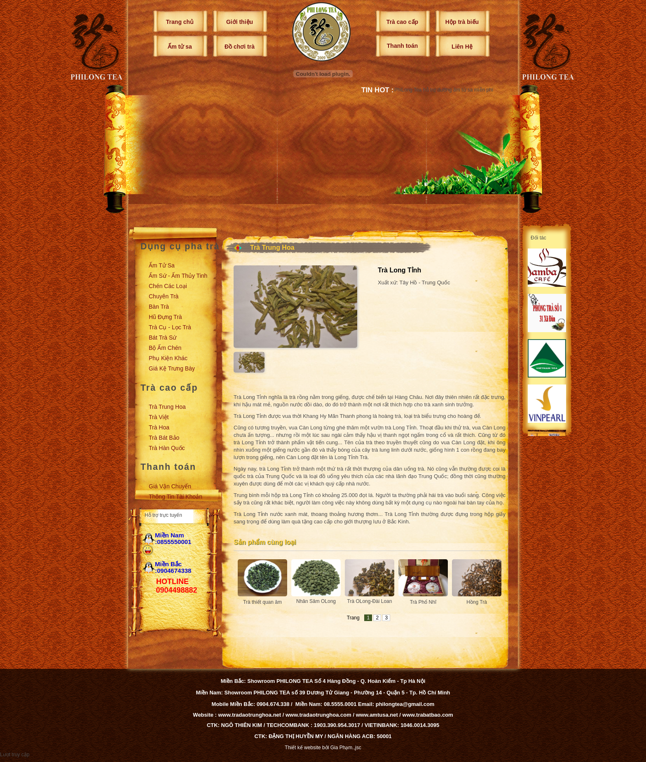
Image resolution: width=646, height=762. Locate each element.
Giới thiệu (239, 22)
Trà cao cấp (402, 22)
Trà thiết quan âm (262, 602)
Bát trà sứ (162, 337)
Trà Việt (159, 417)
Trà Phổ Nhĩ (423, 602)
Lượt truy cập (14, 754)
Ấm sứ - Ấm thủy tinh (178, 275)
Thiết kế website (303, 747)
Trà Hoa (159, 427)
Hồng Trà (476, 602)
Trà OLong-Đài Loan (369, 601)
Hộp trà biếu (462, 22)
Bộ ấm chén (165, 348)
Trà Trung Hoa (167, 406)
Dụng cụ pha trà (180, 246)
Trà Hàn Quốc (167, 448)
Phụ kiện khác (168, 358)
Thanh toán (402, 45)
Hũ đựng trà (165, 317)
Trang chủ (180, 22)
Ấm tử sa (180, 46)
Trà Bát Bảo (164, 437)
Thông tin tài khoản (175, 496)
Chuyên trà (163, 296)
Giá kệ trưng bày (172, 368)
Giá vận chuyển (170, 486)
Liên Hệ (462, 46)
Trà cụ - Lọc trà (170, 327)
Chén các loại (168, 286)
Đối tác (538, 238)
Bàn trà (159, 306)
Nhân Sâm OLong (316, 601)
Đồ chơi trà (240, 46)
